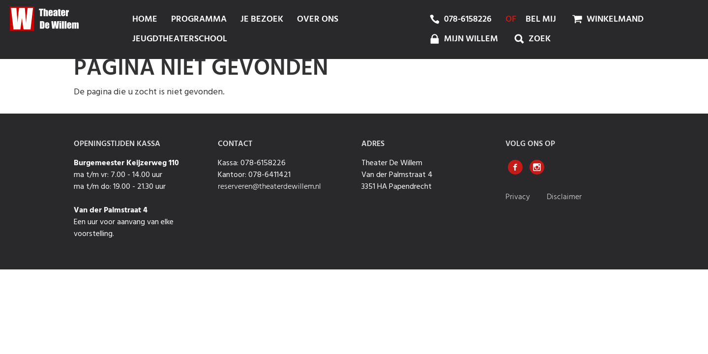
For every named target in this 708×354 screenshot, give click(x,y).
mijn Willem (462, 38)
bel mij (541, 19)
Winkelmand (607, 19)
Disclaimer (564, 197)
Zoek (531, 38)
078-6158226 (468, 19)
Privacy (518, 197)
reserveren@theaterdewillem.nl (269, 186)
